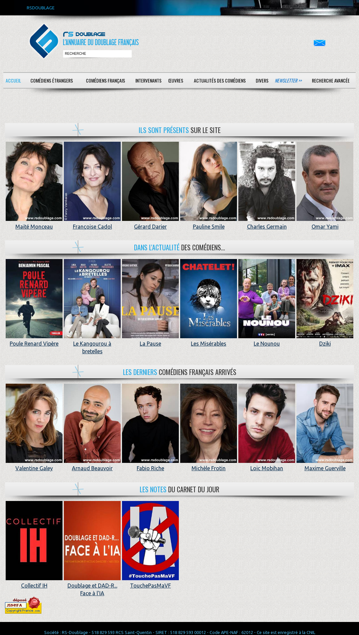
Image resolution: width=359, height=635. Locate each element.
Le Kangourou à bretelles (92, 343)
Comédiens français (105, 80)
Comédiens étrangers (51, 80)
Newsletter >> (288, 80)
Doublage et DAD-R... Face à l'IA (92, 585)
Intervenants (148, 80)
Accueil (13, 80)
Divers (262, 80)
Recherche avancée (331, 80)
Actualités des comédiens (220, 80)
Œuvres (175, 80)
